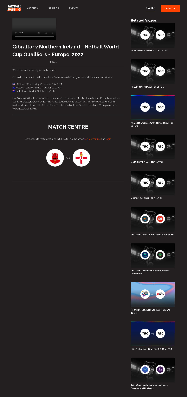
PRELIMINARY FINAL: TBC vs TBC (147, 87)
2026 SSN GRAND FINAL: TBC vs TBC (149, 50)
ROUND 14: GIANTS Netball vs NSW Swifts (152, 234)
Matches (32, 8)
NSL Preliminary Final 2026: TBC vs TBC (151, 349)
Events (73, 8)
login (108, 139)
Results (54, 8)
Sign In (150, 8)
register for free (93, 139)
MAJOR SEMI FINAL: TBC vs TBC (147, 162)
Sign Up (170, 8)
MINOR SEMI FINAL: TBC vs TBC (146, 198)
